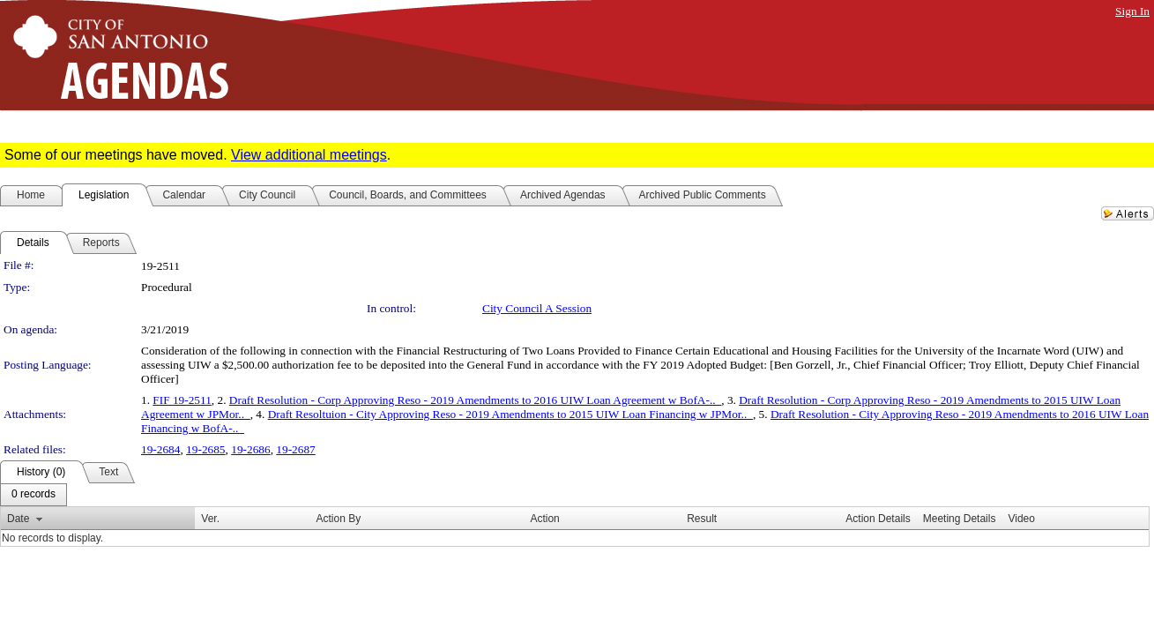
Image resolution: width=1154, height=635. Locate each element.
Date (18, 518)
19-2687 (295, 449)
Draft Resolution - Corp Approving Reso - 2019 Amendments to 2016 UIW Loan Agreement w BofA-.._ (475, 400)
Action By (338, 518)
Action (544, 518)
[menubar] (33, 494)
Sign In (1132, 11)
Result (702, 518)
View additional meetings (309, 154)
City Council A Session (537, 308)
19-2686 (250, 449)
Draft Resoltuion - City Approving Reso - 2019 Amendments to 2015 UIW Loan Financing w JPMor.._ (510, 414)
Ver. (210, 518)
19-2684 (160, 449)
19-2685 (205, 449)
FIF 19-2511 (182, 400)
